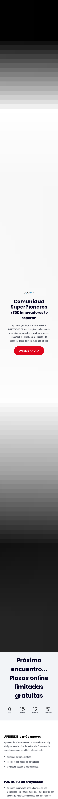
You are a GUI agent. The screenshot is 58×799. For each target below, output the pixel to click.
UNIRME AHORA (29, 245)
